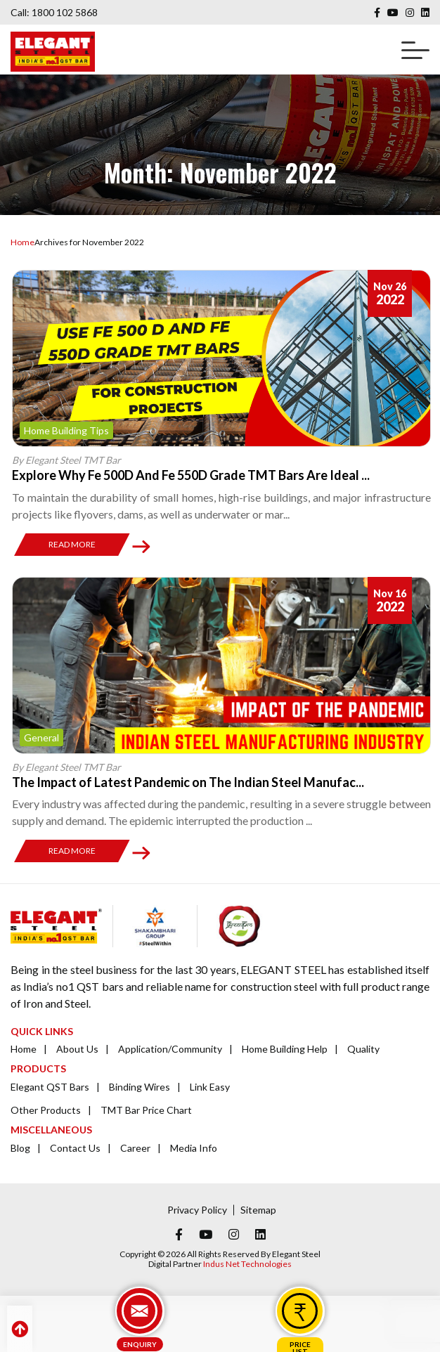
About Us (77, 1049)
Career (135, 1148)
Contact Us (75, 1148)
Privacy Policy (197, 1210)
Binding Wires (139, 1087)
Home (22, 242)
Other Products (46, 1110)
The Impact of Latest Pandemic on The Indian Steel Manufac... (188, 782)
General (41, 737)
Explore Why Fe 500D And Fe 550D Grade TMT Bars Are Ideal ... (191, 475)
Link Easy (210, 1087)
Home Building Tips (66, 430)
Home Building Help (285, 1049)
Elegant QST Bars (50, 1087)
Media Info (193, 1148)
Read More (72, 544)
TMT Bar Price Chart (146, 1110)
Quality (363, 1049)
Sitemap (258, 1210)
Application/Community (170, 1049)
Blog (20, 1148)
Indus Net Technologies (247, 1264)
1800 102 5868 (65, 12)
